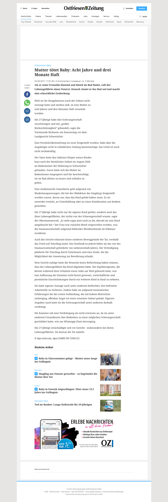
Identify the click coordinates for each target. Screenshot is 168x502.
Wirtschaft (129, 22)
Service (106, 16)
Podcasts (75, 16)
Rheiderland (71, 22)
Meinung (140, 22)
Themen (48, 16)
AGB (46, 491)
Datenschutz (54, 491)
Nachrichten (26, 16)
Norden (99, 22)
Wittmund (110, 22)
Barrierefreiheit (78, 491)
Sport (119, 22)
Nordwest (38, 22)
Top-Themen (26, 22)
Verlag (116, 16)
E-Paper (34, 8)
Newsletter (45, 8)
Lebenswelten (61, 16)
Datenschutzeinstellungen (113, 491)
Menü (23, 8)
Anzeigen (95, 16)
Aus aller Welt (50, 22)
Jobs (85, 16)
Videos (38, 16)
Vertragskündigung (93, 491)
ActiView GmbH (96, 494)
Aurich (82, 22)
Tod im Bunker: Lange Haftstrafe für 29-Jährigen (63, 404)
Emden (90, 22)
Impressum (65, 491)
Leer (61, 22)
